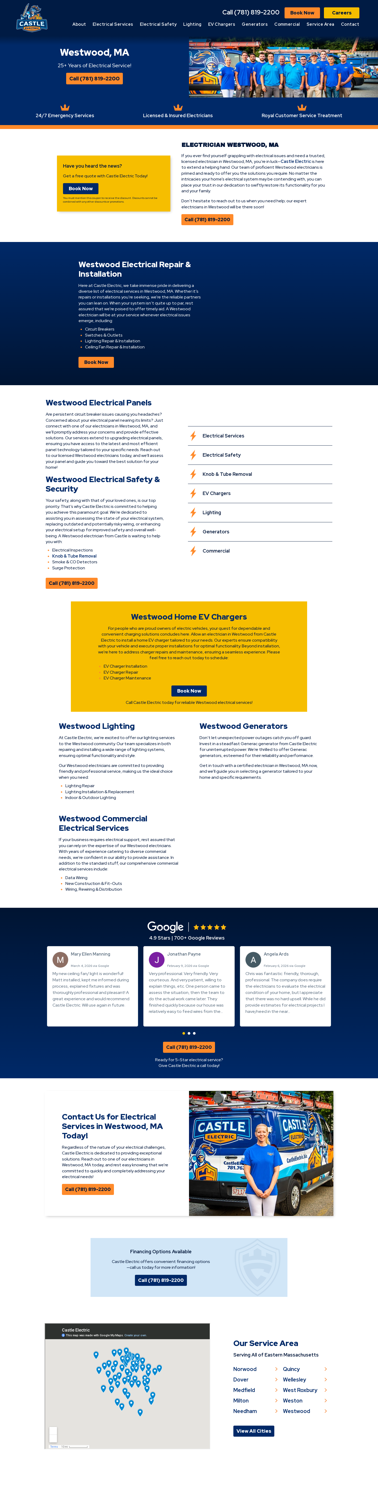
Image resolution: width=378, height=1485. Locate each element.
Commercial (287, 25)
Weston (293, 1426)
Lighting (192, 25)
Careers (341, 14)
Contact (350, 25)
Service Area (320, 25)
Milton (241, 1426)
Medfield (244, 1415)
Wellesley (295, 1404)
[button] (183, 1046)
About (79, 25)
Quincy (292, 1393)
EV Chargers (221, 25)
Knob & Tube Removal (73, 567)
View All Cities (254, 1457)
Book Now (302, 14)
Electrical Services (113, 25)
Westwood (297, 1437)
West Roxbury (301, 1415)
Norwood (245, 1393)
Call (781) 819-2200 (251, 13)
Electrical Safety (158, 25)
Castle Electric (297, 170)
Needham (245, 1437)
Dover (241, 1404)
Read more (160, 1031)
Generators (255, 25)
